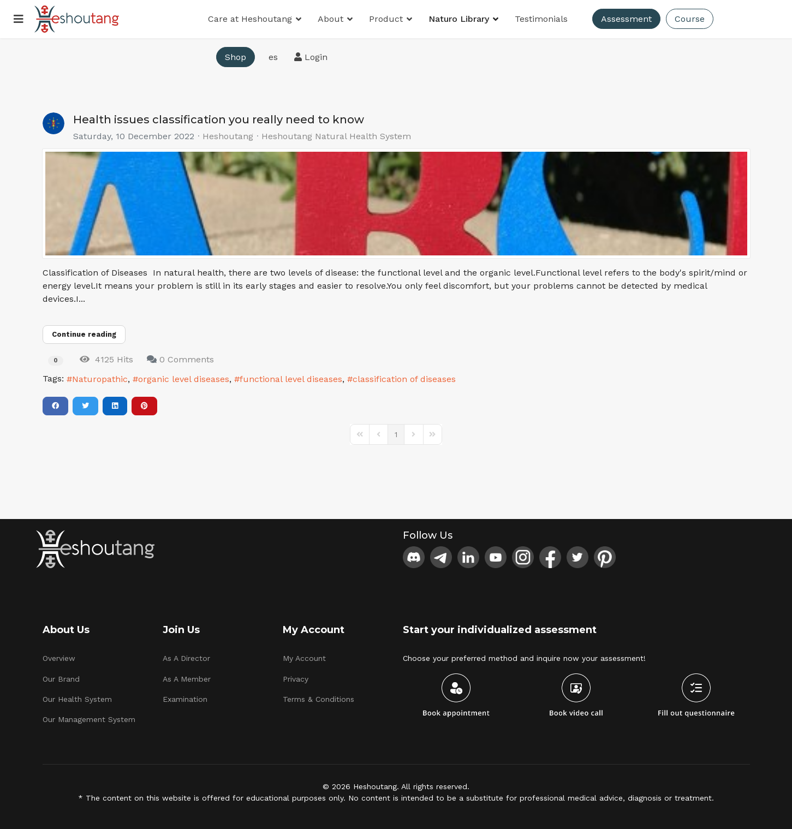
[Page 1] (396, 434)
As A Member (187, 679)
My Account (304, 658)
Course (690, 19)
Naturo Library (458, 19)
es (273, 57)
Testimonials (541, 19)
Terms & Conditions (318, 699)
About (330, 19)
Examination (185, 699)
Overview (59, 658)
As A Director (186, 658)
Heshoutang (228, 136)
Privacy (295, 679)
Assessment (626, 19)
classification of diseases (404, 379)
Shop (235, 57)
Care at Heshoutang (250, 19)
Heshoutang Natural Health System (336, 136)
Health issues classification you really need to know (218, 119)
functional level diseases (291, 379)
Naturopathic (100, 379)
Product (386, 19)
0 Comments (186, 359)
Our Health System (77, 699)
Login (310, 57)
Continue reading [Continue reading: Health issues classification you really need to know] (84, 334)
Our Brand (61, 679)
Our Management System (89, 719)
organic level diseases (183, 379)
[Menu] (18, 19)
